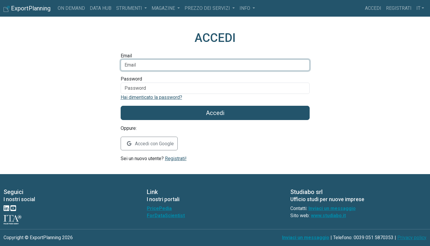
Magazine (164, 8)
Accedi (373, 8)
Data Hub (100, 8)
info (245, 8)
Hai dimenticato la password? (151, 97)
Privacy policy (411, 237)
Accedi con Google (150, 143)
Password (131, 79)
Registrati (399, 8)
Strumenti (129, 8)
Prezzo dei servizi (208, 8)
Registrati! (176, 158)
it (418, 8)
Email (126, 56)
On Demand (71, 8)
